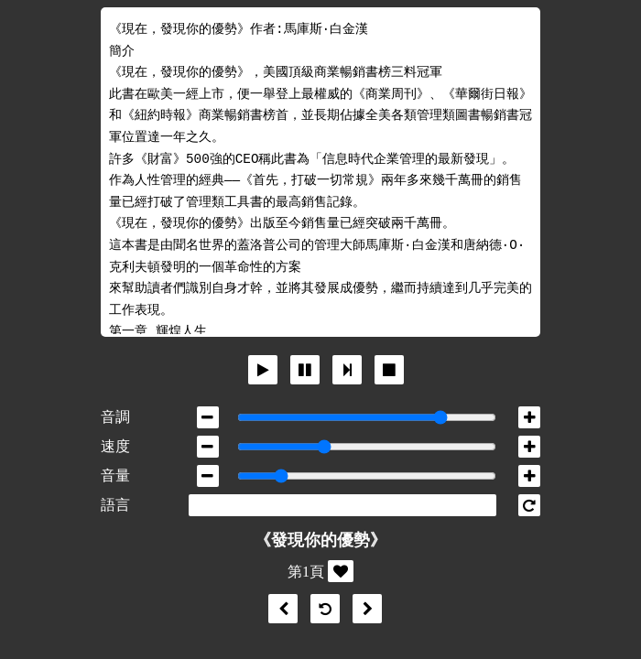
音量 (115, 475)
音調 (115, 417)
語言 (115, 505)
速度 (115, 446)
